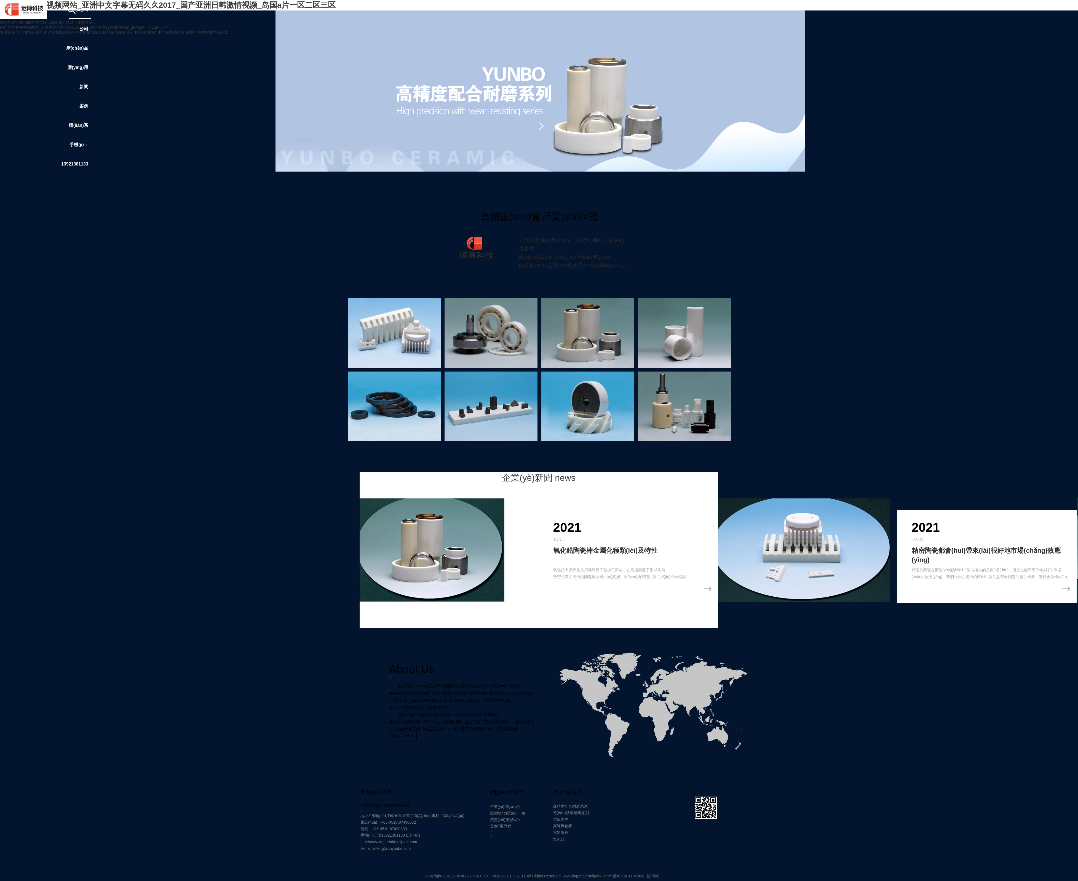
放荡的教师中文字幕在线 (207, 32)
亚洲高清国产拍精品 (17, 32)
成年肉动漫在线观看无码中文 (61, 32)
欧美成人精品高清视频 (106, 32)
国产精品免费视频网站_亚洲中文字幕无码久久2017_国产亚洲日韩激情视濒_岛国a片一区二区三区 (84, 27)
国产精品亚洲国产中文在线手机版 (156, 32)
